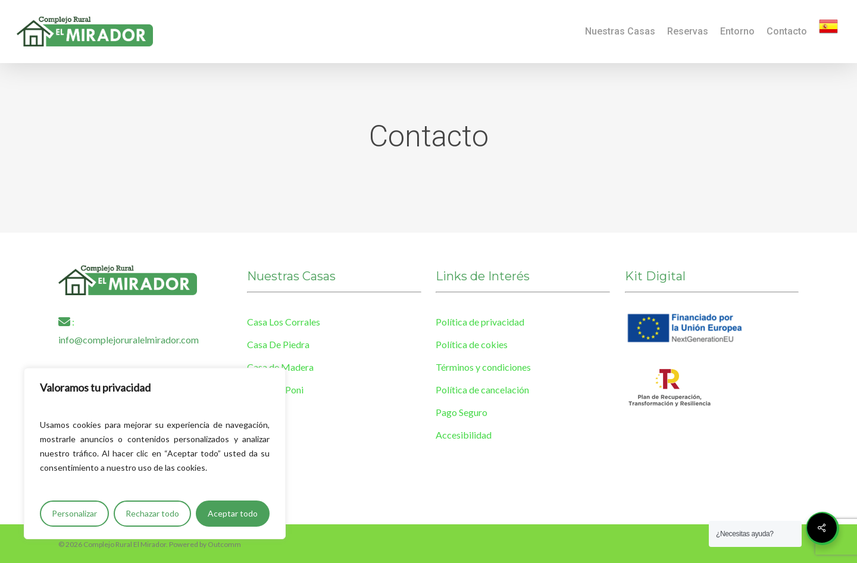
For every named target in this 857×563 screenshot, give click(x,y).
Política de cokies (472, 344)
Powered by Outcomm (205, 544)
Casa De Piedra (278, 344)
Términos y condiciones (483, 367)
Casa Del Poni (275, 389)
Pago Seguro (461, 412)
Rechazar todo (152, 513)
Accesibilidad (464, 434)
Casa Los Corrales (283, 321)
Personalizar (74, 513)
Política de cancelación (482, 389)
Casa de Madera (280, 367)
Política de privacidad (480, 321)
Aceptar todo (233, 513)
